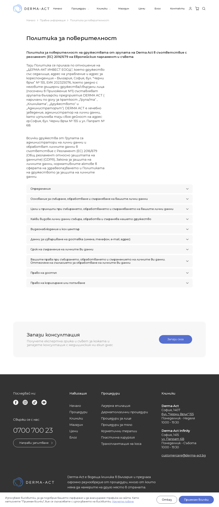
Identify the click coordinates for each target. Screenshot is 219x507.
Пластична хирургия (118, 437)
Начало (57, 8)
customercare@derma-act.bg (184, 455)
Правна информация (53, 20)
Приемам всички (196, 499)
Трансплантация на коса (121, 444)
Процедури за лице (116, 418)
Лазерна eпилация (115, 406)
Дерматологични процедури (124, 412)
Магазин (123, 8)
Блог (157, 8)
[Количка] (197, 9)
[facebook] (15, 402)
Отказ (167, 499)
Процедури (78, 8)
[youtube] (44, 402)
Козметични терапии (119, 431)
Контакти (177, 8)
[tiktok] (34, 402)
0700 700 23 (33, 430)
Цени (141, 8)
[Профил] (190, 9)
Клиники (102, 8)
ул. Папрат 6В (173, 439)
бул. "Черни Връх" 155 (178, 414)
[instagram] (25, 402)
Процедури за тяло (116, 425)
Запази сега (175, 339)
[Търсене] (204, 9)
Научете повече (123, 501)
